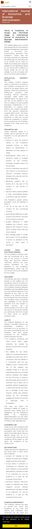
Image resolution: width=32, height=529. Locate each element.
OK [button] (16, 526)
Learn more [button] (6, 521)
